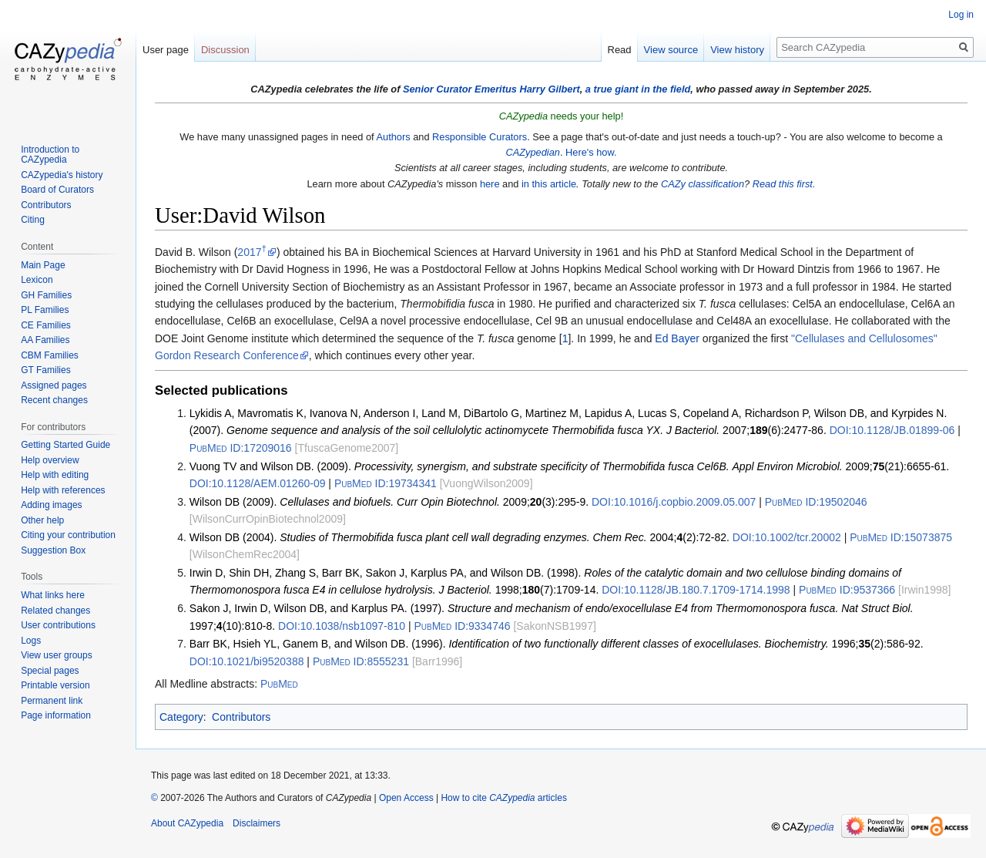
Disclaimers (256, 823)
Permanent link (51, 700)
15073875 (901, 537)
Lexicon (36, 279)
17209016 (240, 448)
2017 (252, 252)
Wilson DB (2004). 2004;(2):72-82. (459, 537)
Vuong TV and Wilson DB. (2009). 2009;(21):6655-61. (569, 466)
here (490, 184)
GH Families (46, 295)
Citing (33, 219)
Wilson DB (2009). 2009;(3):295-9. (389, 502)
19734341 (385, 483)
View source (671, 50)
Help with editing (55, 474)
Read (620, 50)
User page (166, 50)
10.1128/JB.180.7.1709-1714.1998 (696, 590)
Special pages (50, 670)
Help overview (50, 460)
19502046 (816, 502)
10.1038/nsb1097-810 (341, 626)
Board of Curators (57, 189)
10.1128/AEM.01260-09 (257, 483)
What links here (53, 595)
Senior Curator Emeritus (460, 89)
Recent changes (54, 400)
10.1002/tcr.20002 (787, 537)
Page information (56, 715)
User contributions (58, 625)
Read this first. (784, 184)
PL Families (45, 310)
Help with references (63, 490)
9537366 (847, 590)
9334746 (462, 626)
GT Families (45, 370)
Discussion (225, 50)
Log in (961, 14)
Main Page (43, 265)
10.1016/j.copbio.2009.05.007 (674, 502)
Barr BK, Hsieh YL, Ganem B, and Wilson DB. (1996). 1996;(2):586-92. (556, 644)
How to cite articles (503, 797)
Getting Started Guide (65, 444)
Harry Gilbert (549, 89)
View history (737, 50)
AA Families (45, 340)
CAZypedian (532, 152)
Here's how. (590, 152)
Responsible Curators (479, 137)
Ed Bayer (677, 338)
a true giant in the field (638, 89)
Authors (393, 137)
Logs (31, 640)
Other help (42, 520)
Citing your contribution (68, 535)
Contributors (241, 717)
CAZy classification (702, 184)
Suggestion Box (53, 550)
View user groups (56, 655)
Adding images (51, 505)
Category (181, 717)
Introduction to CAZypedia (50, 155)
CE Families (46, 325)
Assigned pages (53, 385)
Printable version (55, 685)
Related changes (55, 610)
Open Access (406, 797)
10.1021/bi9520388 (246, 661)
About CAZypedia (187, 823)
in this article (549, 184)
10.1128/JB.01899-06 (892, 430)
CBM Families (50, 355)
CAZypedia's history (61, 175)
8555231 (361, 661)
